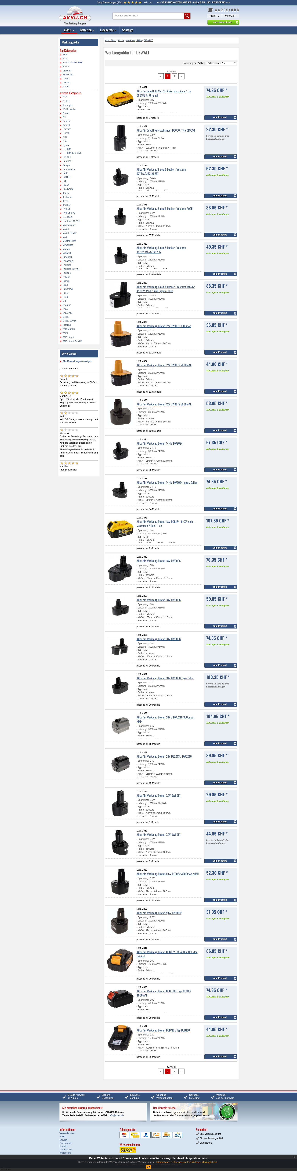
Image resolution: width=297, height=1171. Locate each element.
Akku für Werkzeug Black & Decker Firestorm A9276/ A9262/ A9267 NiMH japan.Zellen (166, 288)
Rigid (65, 285)
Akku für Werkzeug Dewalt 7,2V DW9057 (159, 795)
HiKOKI (66, 177)
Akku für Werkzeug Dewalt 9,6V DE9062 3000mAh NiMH (168, 873)
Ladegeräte (108, 29)
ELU (65, 137)
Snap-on (67, 305)
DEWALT (67, 70)
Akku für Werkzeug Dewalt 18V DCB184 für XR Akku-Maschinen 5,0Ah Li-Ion (166, 523)
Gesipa (66, 165)
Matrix (66, 229)
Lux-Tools (67, 217)
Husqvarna (68, 189)
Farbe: (141, 109)
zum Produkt (220, 117)
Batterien (87, 29)
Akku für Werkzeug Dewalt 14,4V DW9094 (160, 443)
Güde (65, 173)
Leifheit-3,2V (69, 213)
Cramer (66, 121)
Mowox (66, 249)
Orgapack (67, 257)
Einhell (66, 133)
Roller (65, 293)
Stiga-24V (68, 313)
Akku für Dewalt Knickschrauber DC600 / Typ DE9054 (166, 130)
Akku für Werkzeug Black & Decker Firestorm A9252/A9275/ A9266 (161, 249)
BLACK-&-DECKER (72, 62)
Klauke (66, 193)
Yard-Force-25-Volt (72, 341)
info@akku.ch (116, 1115)
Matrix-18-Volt (70, 233)
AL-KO (66, 101)
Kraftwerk (67, 197)
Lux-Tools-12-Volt (71, 221)
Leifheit (66, 209)
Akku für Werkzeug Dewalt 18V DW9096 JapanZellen (165, 678)
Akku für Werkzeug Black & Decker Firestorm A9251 (165, 208)
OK (148, 1167)
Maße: (141, 147)
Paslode (67, 273)
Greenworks (69, 169)
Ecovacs (67, 129)
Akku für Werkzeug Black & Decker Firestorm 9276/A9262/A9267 (161, 171)
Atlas (65, 58)
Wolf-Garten (69, 329)
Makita (66, 78)
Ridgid (66, 281)
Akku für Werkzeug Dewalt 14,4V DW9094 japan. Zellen (167, 482)
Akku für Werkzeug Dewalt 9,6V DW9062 (159, 913)
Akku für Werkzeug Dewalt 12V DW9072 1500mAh (164, 326)
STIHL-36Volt (69, 321)
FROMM (67, 149)
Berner (66, 113)
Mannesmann (69, 225)
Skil (64, 301)
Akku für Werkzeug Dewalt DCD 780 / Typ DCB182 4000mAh (164, 993)
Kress (65, 201)
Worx (65, 333)
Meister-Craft (69, 241)
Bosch (66, 66)
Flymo (66, 145)
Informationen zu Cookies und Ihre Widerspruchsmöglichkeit (186, 1162)
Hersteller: (143, 151)
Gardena (67, 161)
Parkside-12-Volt (71, 269)
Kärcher (66, 205)
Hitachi (66, 185)
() (109, 2)
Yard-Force (68, 337)
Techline (67, 325)
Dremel (66, 125)
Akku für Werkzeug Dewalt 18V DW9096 (159, 560)
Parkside (67, 265)
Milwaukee (68, 245)
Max (65, 237)
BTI (64, 117)
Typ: (140, 106)
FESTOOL (68, 74)
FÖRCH (67, 157)
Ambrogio (67, 105)
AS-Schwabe (69, 109)
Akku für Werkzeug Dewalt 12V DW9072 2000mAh (164, 365)
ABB (65, 97)
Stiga (65, 309)
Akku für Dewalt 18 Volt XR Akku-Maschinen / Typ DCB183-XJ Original (164, 93)
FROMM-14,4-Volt (72, 153)
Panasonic (68, 261)
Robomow (68, 289)
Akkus (69, 29)
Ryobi (65, 297)
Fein (65, 141)
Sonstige (127, 29)
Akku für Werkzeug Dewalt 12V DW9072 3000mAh (164, 404)
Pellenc (66, 277)
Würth (66, 86)
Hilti (64, 181)
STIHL (66, 317)
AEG (65, 54)
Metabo (66, 82)
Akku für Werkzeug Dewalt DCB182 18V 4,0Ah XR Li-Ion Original (167, 954)
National (67, 253)
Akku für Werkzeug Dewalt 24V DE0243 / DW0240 (164, 756)
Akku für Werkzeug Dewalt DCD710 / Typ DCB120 (163, 1030)
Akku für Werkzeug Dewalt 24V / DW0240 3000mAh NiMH (165, 719)
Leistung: (142, 103)
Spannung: (143, 100)
